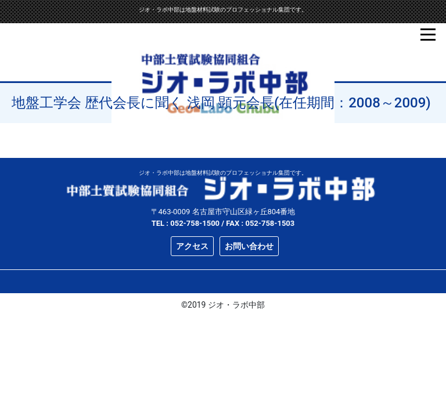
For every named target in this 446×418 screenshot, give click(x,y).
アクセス (192, 246)
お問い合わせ (249, 246)
